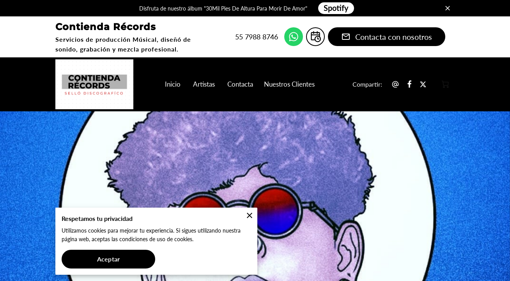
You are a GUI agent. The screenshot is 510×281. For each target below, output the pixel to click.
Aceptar (108, 259)
